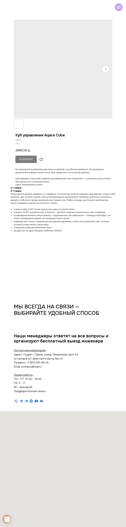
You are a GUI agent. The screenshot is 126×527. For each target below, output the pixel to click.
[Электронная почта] (41, 401)
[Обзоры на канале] (31, 401)
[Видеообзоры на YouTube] (36, 401)
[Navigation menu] (119, 7)
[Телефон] (16, 401)
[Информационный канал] (26, 401)
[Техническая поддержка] (21, 401)
